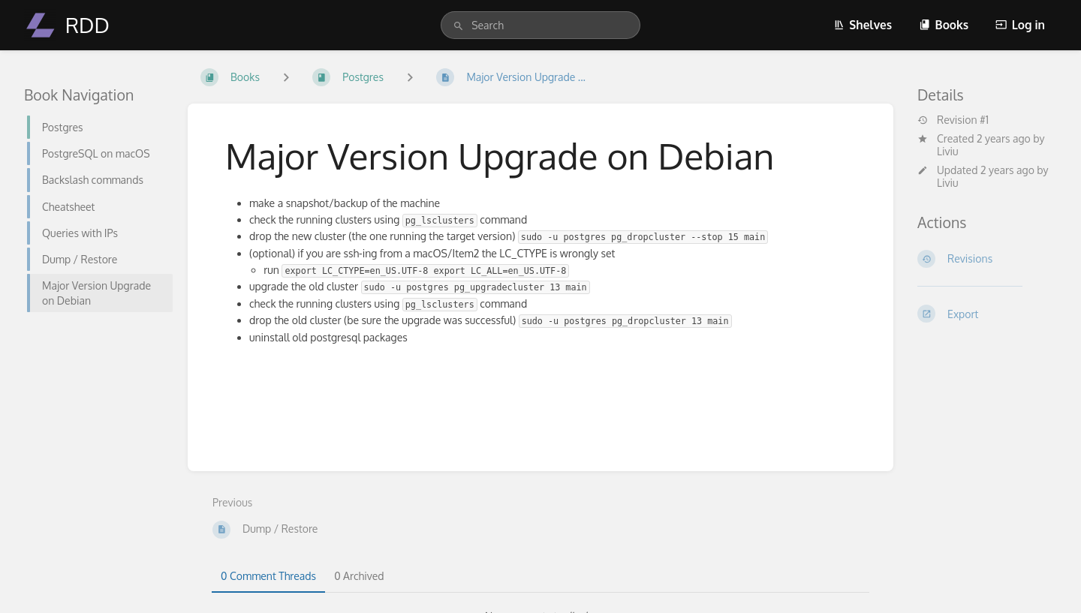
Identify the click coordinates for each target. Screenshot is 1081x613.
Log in (1020, 24)
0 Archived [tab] (359, 575)
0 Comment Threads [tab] (268, 575)
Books (943, 24)
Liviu (948, 151)
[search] (540, 25)
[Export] (987, 314)
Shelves (862, 24)
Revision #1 (953, 120)
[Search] (458, 26)
